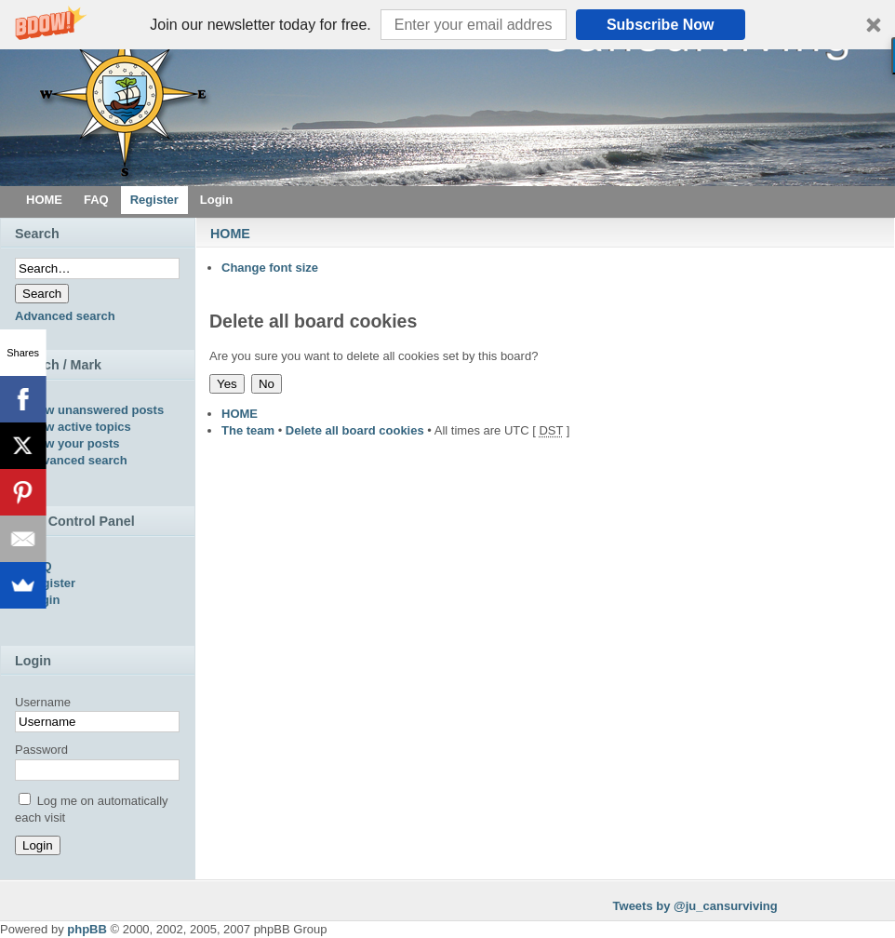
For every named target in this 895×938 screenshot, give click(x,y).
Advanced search (65, 316)
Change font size (269, 268)
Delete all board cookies (355, 430)
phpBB (87, 929)
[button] (447, 24)
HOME (230, 233)
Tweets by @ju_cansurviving (695, 906)
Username (43, 702)
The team (247, 430)
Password (41, 750)
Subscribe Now (661, 25)
